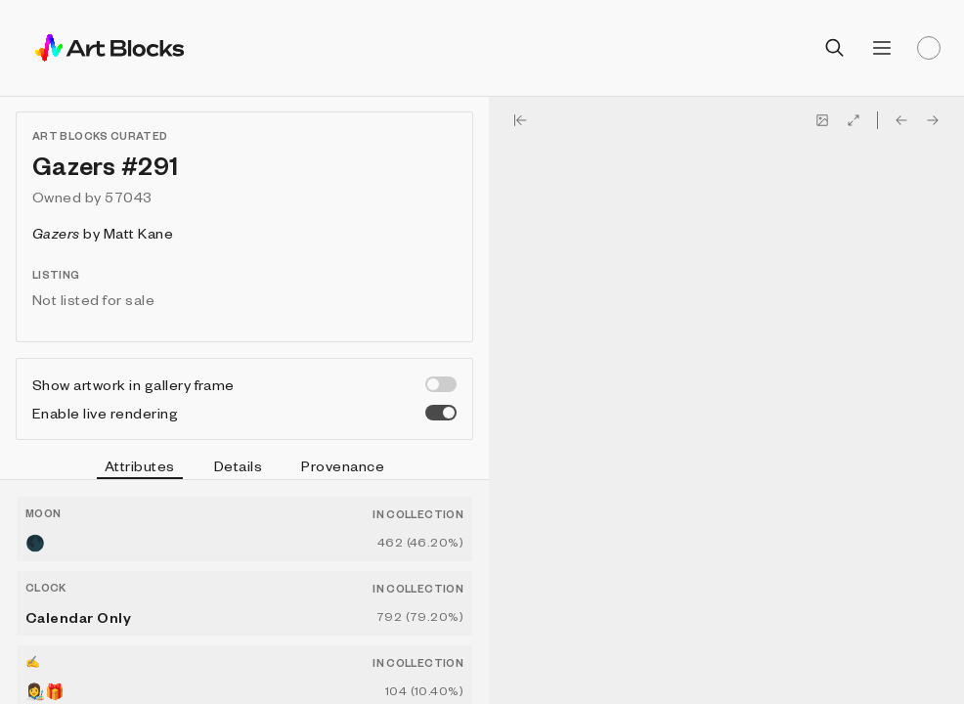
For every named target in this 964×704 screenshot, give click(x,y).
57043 (128, 196)
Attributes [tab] (140, 468)
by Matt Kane (102, 233)
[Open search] (835, 48)
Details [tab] (238, 465)
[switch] (441, 384)
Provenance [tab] (342, 465)
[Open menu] (882, 48)
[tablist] (244, 468)
